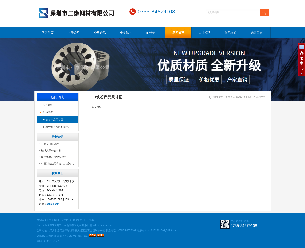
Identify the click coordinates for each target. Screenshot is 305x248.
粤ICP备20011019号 (48, 241)
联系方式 (230, 32)
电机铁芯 (126, 32)
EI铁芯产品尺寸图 (53, 119)
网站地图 (78, 220)
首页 (227, 97)
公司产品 (100, 32)
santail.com (53, 204)
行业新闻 (48, 112)
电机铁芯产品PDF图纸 (56, 126)
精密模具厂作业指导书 (53, 157)
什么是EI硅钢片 (50, 144)
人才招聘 (204, 32)
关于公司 (74, 32)
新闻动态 (238, 97)
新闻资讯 (178, 32)
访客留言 (257, 32)
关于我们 (54, 220)
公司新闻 (48, 104)
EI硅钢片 (152, 32)
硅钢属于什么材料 (51, 150)
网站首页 (48, 32)
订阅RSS (90, 220)
